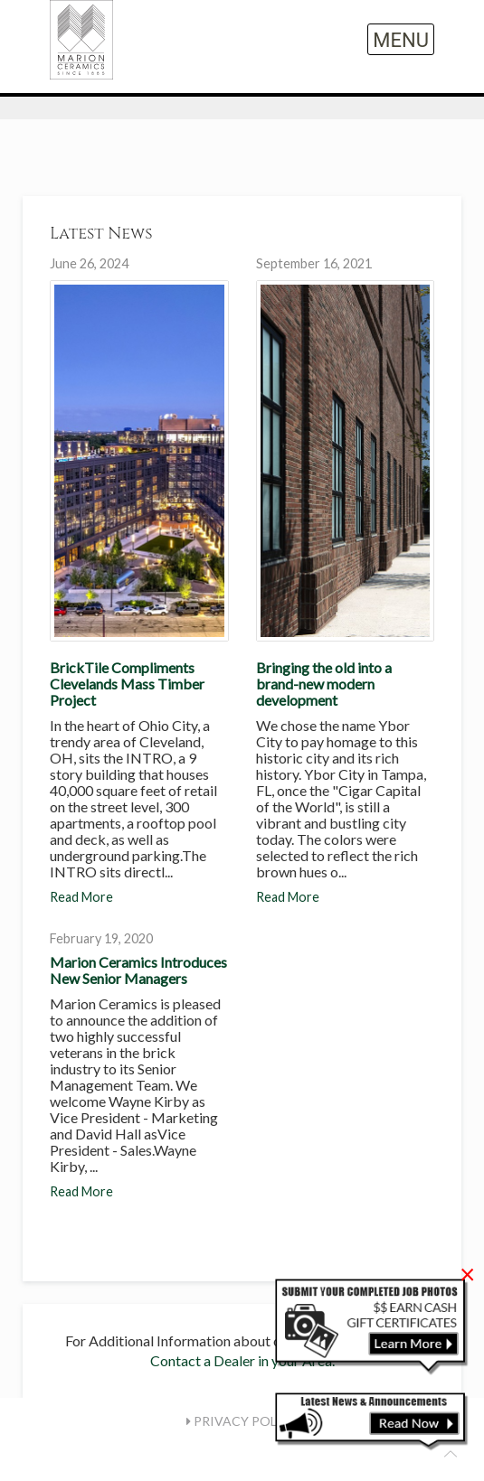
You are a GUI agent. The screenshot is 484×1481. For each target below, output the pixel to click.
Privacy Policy (242, 1421)
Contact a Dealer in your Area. (242, 1360)
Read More (81, 897)
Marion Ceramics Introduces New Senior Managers (138, 970)
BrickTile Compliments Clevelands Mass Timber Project (127, 683)
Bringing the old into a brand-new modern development (324, 683)
